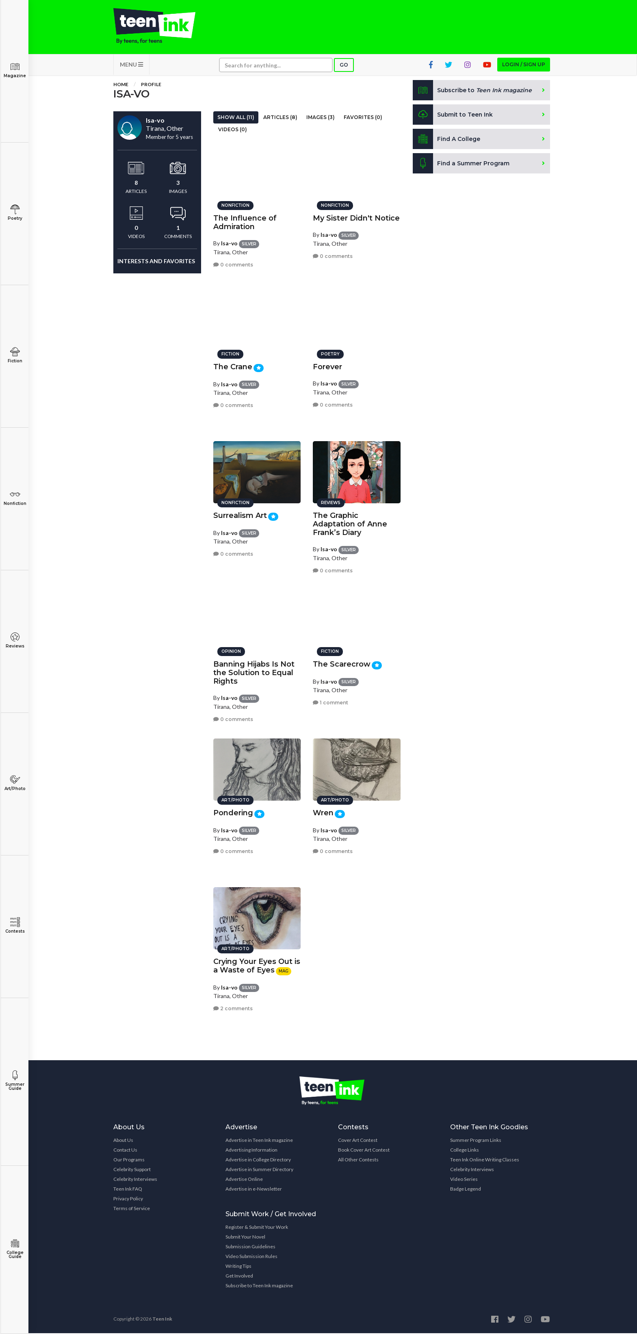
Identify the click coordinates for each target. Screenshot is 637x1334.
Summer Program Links (475, 1141)
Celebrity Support (132, 1170)
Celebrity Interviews (135, 1180)
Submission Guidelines (250, 1247)
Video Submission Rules (251, 1257)
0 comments (233, 264)
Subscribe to (473, 91)
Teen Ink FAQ (127, 1190)
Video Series (464, 1180)
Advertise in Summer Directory (259, 1170)
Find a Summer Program (461, 164)
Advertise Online (244, 1180)
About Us (123, 1141)
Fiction (14, 355)
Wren (323, 812)
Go (344, 66)
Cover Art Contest (357, 1141)
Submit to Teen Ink (453, 115)
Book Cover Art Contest (364, 1151)
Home (120, 85)
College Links (464, 1151)
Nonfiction (14, 497)
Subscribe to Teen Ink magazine (259, 1286)
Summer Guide (14, 1080)
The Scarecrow (341, 663)
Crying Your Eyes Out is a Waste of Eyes (256, 965)
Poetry (14, 212)
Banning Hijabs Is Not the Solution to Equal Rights (254, 672)
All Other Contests (358, 1160)
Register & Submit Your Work (256, 1228)
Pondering (233, 812)
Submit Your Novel (245, 1237)
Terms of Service (131, 1209)
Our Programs (129, 1160)
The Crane (232, 366)
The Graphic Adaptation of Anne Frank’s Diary (350, 524)
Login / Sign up (523, 65)
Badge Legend (465, 1190)
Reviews (14, 640)
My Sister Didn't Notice (356, 217)
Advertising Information (251, 1151)
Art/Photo (14, 783)
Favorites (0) (363, 118)
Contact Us (125, 1151)
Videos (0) (232, 130)
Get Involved (239, 1276)
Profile (151, 85)
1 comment (330, 702)
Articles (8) (280, 118)
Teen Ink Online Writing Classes (484, 1160)
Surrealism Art (240, 515)
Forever (327, 366)
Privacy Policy (128, 1199)
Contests (14, 925)
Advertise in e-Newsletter (253, 1190)
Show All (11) (235, 118)
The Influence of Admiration (245, 222)
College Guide (14, 1249)
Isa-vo (229, 242)
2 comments (233, 1008)
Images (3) (320, 118)
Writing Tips (238, 1267)
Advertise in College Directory (258, 1160)
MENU (131, 65)
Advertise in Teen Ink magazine (259, 1141)
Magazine (14, 70)
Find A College (447, 140)
